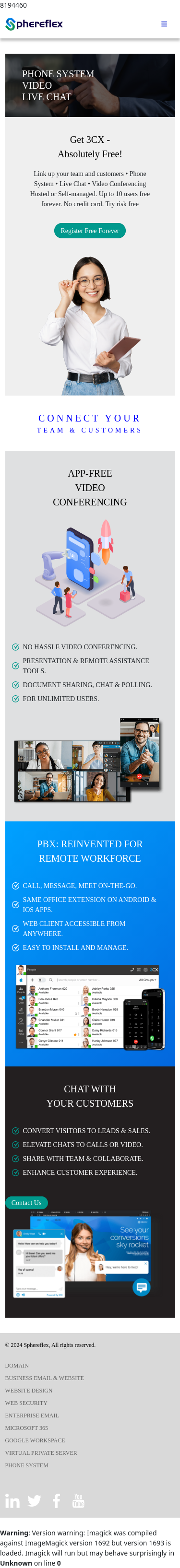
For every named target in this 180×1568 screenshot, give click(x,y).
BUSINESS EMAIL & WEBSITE (44, 1378)
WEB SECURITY (26, 1403)
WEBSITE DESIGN (29, 1390)
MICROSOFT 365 (26, 1428)
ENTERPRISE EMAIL (32, 1415)
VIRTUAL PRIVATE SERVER (41, 1453)
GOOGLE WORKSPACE (35, 1440)
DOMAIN (17, 1365)
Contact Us (27, 1202)
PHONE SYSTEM (26, 1465)
